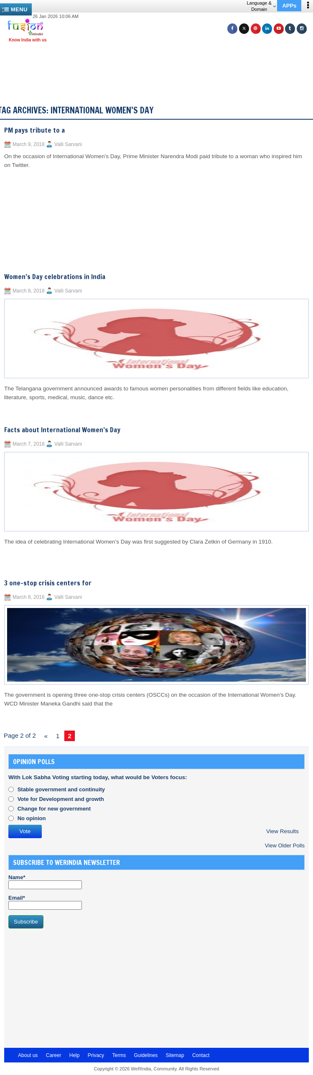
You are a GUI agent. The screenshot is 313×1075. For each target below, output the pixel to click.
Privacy (96, 1055)
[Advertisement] (71, 987)
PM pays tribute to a (34, 130)
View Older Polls (285, 845)
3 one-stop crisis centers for (48, 583)
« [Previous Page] (46, 735)
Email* (45, 902)
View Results (282, 831)
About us (28, 1055)
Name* (45, 881)
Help (74, 1055)
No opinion (32, 818)
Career (53, 1055)
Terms (119, 1055)
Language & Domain (261, 6)
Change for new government (54, 809)
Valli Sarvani (68, 144)
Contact (200, 1055)
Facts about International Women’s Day (62, 429)
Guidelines (146, 1055)
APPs (289, 6)
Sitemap (175, 1055)
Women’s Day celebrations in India (54, 276)
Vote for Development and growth (61, 799)
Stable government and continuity (61, 789)
